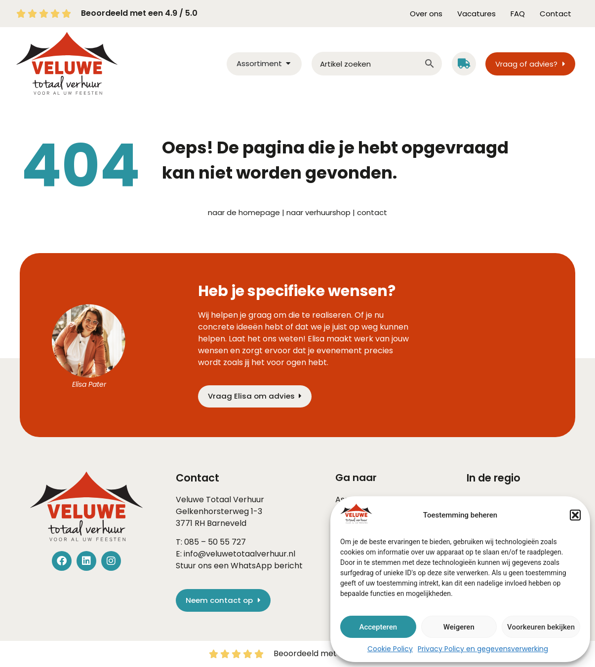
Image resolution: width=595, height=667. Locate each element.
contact (372, 212)
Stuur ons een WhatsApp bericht (239, 565)
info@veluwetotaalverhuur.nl (239, 553)
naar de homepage (244, 212)
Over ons (426, 13)
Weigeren (459, 627)
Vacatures (476, 13)
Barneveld (226, 523)
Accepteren (378, 627)
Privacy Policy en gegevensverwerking (483, 649)
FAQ (518, 13)
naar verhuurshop (318, 212)
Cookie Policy (390, 649)
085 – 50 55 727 (215, 542)
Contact (555, 13)
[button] (575, 515)
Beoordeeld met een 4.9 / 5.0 (139, 13)
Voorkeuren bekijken (541, 627)
